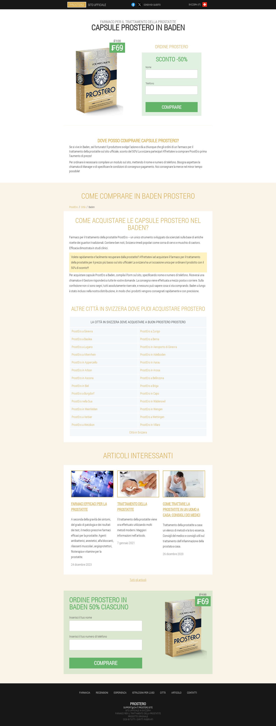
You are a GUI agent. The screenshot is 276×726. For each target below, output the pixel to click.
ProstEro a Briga (149, 386)
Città (163, 692)
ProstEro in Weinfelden (85, 409)
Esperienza (120, 692)
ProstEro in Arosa (150, 370)
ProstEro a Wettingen (152, 417)
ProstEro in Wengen (151, 409)
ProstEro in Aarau (150, 362)
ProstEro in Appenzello (84, 362)
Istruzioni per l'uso (143, 692)
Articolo (176, 692)
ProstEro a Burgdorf (83, 393)
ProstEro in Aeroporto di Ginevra (158, 347)
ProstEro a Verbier (82, 417)
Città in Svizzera (138, 432)
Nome (148, 67)
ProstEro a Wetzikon (83, 425)
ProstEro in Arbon (82, 370)
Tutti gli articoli (138, 580)
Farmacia (84, 692)
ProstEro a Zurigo (150, 331)
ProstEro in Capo (149, 393)
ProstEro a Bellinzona (152, 378)
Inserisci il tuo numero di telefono (88, 636)
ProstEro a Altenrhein (84, 354)
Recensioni (102, 692)
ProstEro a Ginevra (82, 331)
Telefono (150, 83)
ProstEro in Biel (80, 386)
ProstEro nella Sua (82, 401)
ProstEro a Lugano (82, 347)
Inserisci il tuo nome (80, 617)
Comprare (171, 107)
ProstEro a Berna (149, 339)
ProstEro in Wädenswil (152, 401)
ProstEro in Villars (150, 425)
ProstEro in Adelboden (153, 354)
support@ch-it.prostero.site (138, 707)
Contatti (192, 692)
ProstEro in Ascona (82, 378)
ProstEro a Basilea (82, 339)
